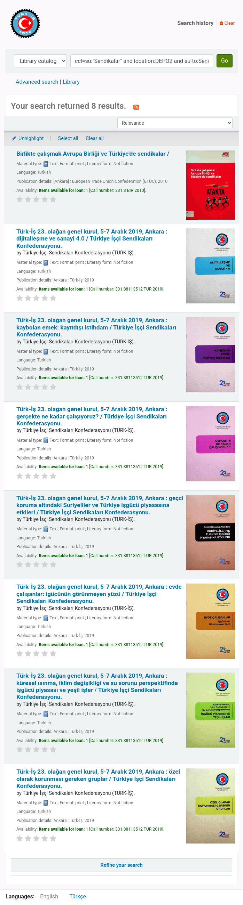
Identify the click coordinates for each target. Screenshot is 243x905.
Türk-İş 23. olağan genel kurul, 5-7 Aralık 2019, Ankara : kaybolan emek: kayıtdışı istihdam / (96, 327)
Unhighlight (27, 138)
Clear (227, 23)
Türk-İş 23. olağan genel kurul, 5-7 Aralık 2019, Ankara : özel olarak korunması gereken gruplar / (98, 778)
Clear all (95, 138)
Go (224, 60)
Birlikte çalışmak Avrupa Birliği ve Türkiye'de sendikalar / (92, 153)
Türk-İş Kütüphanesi (45, 23)
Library (71, 82)
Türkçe (77, 896)
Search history (196, 23)
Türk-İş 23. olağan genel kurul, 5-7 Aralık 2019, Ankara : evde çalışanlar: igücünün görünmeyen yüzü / (99, 593)
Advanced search (37, 82)
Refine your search (122, 865)
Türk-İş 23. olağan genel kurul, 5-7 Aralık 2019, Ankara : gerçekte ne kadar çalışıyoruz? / (91, 416)
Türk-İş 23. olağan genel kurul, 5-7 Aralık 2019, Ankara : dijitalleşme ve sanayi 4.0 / (91, 238)
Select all (68, 138)
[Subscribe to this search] (136, 106)
